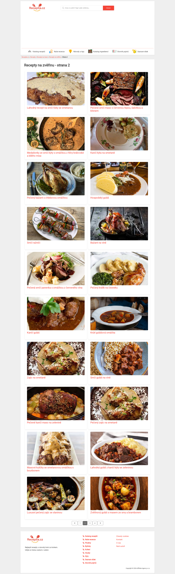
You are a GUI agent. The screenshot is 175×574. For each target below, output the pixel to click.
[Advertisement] (87, 31)
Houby (87, 553)
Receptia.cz (25, 57)
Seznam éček (140, 51)
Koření (87, 550)
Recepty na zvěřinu (55, 57)
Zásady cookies (122, 536)
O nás (118, 543)
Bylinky (88, 546)
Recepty (32, 57)
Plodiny (88, 543)
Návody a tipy (76, 51)
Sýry (87, 556)
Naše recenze (57, 51)
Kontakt (119, 539)
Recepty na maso (42, 57)
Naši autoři (120, 546)
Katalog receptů (36, 51)
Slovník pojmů (120, 51)
